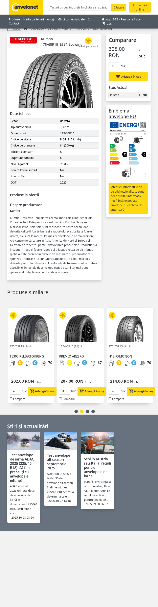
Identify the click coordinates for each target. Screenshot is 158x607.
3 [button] (87, 411)
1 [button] (76, 411)
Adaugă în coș (128, 76)
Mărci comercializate (71, 19)
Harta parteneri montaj (38, 19)
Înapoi (14, 28)
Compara (19, 399)
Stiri (90, 19)
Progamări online (140, 7)
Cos (107, 23)
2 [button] (82, 411)
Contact (14, 23)
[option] (32, 353)
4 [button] (93, 411)
